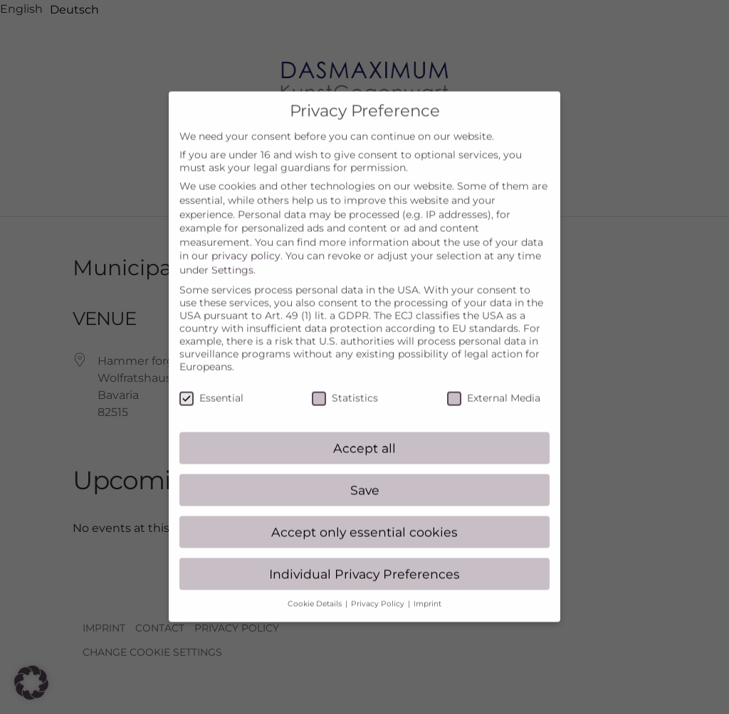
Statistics (345, 385)
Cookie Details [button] (316, 591)
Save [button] (364, 477)
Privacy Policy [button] (379, 591)
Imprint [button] (427, 591)
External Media (493, 385)
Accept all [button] (364, 435)
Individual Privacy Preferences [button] (364, 560)
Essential (211, 385)
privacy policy (245, 243)
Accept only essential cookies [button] (364, 518)
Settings (232, 257)
